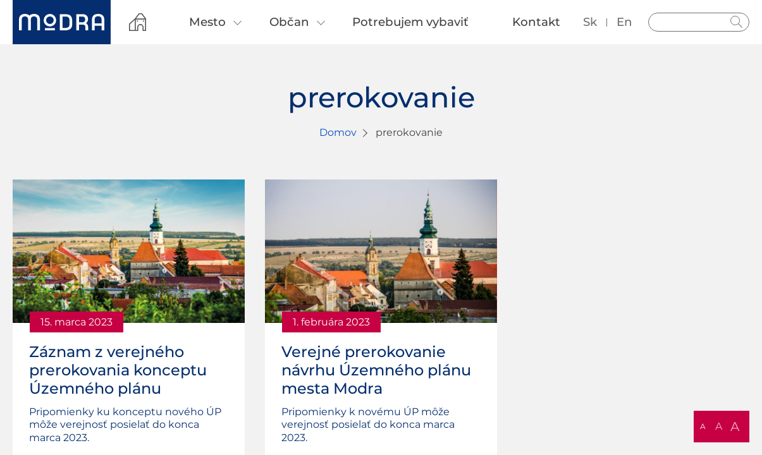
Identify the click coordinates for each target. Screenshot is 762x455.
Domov (338, 132)
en (624, 22)
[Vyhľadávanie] (698, 22)
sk (590, 22)
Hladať (736, 22)
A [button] (703, 426)
